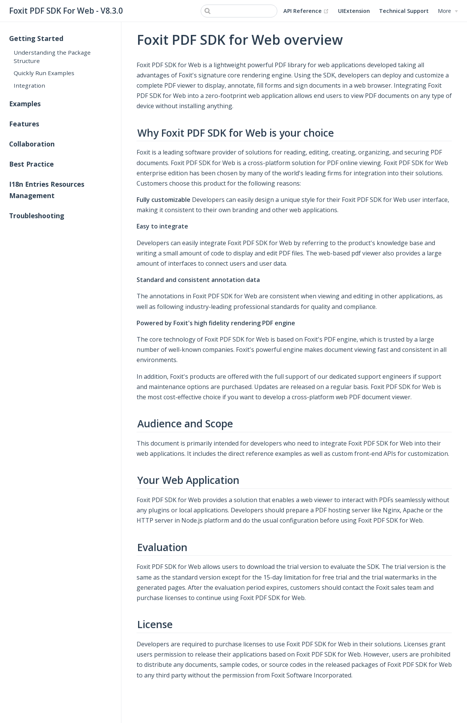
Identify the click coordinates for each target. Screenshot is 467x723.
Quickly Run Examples (44, 73)
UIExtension (354, 10)
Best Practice (31, 164)
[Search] (239, 11)
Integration (29, 85)
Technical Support (404, 10)
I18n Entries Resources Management (46, 190)
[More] (448, 11)
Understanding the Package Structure (52, 56)
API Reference (306, 11)
